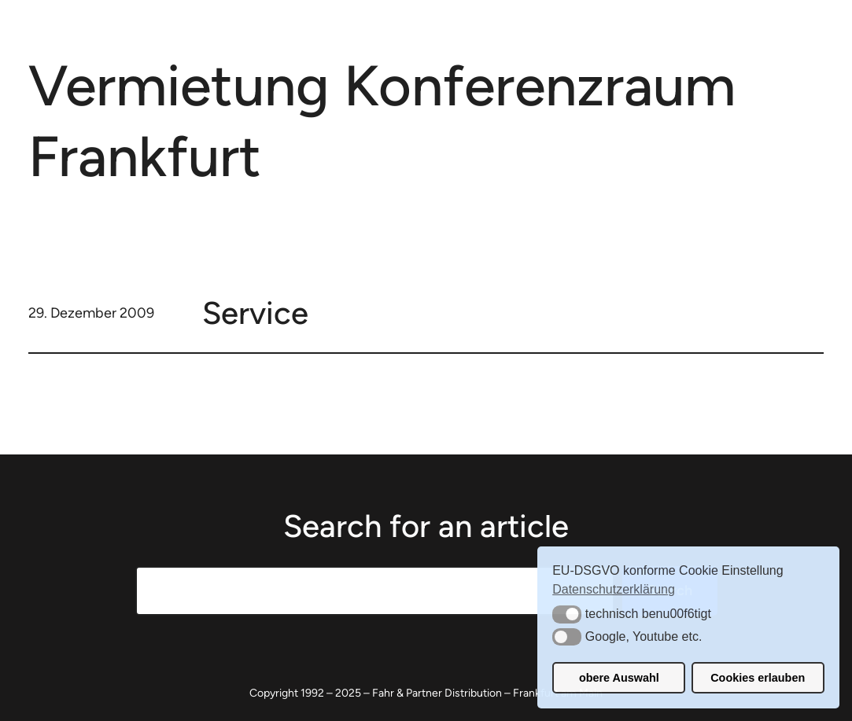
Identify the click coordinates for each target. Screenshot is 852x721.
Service (255, 313)
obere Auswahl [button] (619, 677)
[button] (566, 614)
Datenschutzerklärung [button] (613, 589)
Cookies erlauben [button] (757, 677)
